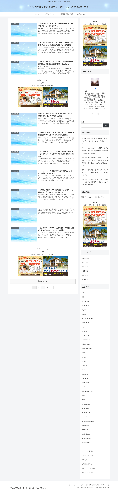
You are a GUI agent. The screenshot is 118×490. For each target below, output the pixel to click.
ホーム (70, 485)
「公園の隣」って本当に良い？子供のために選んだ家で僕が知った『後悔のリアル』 (95, 141)
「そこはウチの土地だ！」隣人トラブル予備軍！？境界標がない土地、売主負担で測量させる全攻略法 (95, 150)
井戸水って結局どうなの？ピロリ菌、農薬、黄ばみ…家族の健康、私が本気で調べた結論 (95, 172)
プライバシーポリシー (80, 485)
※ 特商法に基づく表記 (93, 485)
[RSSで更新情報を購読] (97, 114)
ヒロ (95, 88)
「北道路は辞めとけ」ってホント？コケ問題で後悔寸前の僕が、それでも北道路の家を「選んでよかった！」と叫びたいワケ (95, 161)
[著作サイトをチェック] (93, 114)
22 (47, 287)
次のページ (42, 281)
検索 (82, 122)
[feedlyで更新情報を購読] (95, 114)
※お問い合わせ (105, 485)
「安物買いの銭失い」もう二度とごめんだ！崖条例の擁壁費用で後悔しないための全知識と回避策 (95, 182)
